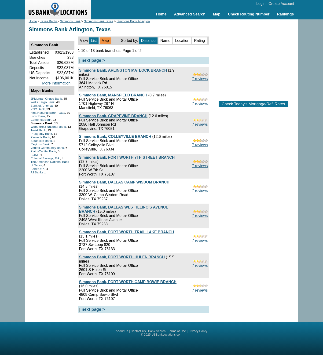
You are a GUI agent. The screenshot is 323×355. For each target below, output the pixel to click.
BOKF (35, 155)
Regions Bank (40, 144)
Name (165, 41)
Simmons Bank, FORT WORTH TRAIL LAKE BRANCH (126, 232)
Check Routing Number (249, 14)
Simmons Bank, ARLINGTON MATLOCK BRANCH (123, 70)
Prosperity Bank (41, 133)
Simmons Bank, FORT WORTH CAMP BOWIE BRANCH (128, 282)
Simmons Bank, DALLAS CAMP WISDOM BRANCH (124, 182)
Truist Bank (38, 130)
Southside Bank (41, 141)
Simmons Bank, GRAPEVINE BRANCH (113, 116)
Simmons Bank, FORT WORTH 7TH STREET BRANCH (127, 157)
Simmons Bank (70, 21)
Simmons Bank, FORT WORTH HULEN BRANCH (122, 257)
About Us (122, 331)
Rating (199, 41)
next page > (93, 60)
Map (216, 14)
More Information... (57, 83)
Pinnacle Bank (40, 137)
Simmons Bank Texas (98, 21)
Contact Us (138, 331)
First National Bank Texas (48, 112)
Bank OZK (38, 169)
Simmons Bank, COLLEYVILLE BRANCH (115, 137)
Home (161, 14)
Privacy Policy (197, 331)
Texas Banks (49, 21)
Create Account (281, 4)
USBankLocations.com (166, 334)
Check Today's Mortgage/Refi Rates (253, 104)
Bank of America (42, 105)
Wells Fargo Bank (43, 102)
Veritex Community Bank (47, 148)
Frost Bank (38, 116)
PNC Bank (38, 109)
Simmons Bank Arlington (133, 21)
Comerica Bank (41, 119)
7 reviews (200, 79)
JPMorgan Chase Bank (46, 98)
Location (182, 41)
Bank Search (156, 331)
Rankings (285, 14)
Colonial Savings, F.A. (45, 158)
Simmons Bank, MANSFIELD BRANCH (113, 95)
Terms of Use (177, 331)
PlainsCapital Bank (43, 151)
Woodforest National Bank (48, 126)
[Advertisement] (253, 58)
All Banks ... (39, 172)
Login (260, 4)
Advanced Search (189, 14)
